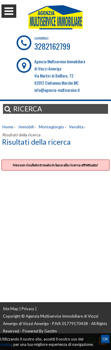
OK (105, 339)
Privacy (28, 308)
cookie (6, 344)
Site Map (10, 308)
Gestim (50, 331)
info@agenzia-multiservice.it (57, 90)
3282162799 (52, 46)
